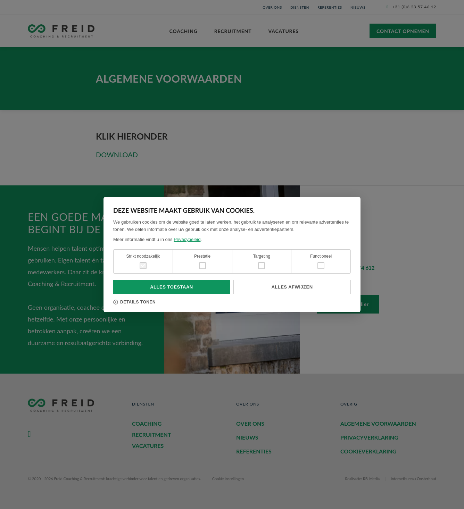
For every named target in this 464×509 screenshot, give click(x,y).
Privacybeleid (187, 239)
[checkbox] (202, 265)
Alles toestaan (171, 287)
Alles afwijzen (292, 287)
